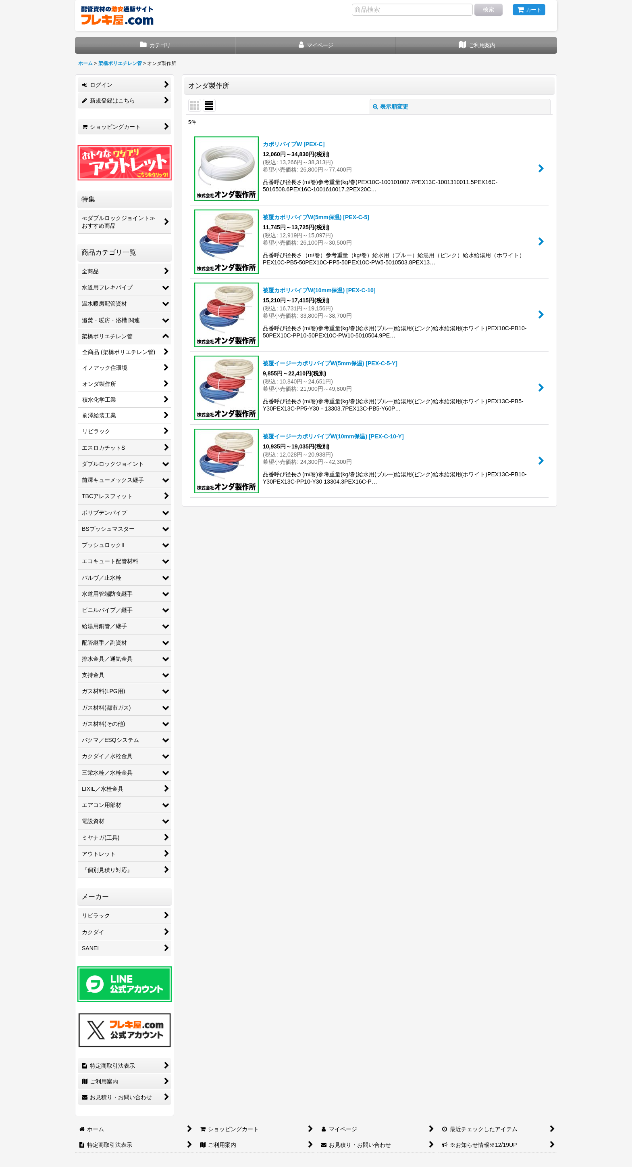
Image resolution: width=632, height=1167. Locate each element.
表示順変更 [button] (390, 106)
